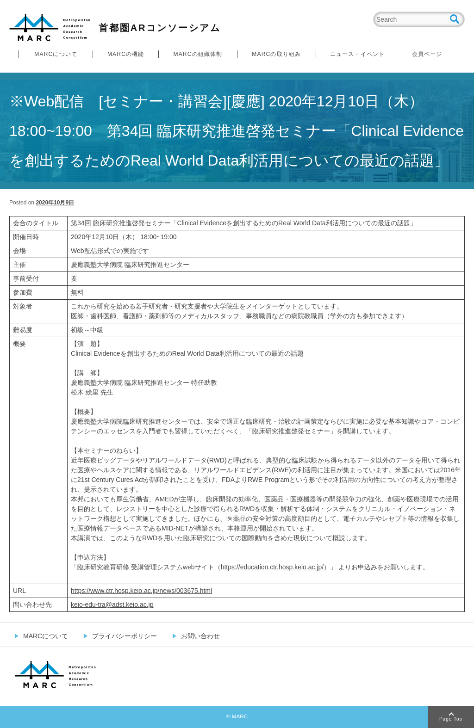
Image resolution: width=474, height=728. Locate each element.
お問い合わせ (200, 636)
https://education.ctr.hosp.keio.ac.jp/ (272, 567)
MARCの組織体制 (197, 54)
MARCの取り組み (276, 54)
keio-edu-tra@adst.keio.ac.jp (112, 604)
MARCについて (55, 54)
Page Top (450, 719)
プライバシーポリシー (124, 636)
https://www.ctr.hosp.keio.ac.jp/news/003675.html (141, 590)
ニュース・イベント (357, 54)
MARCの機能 (125, 54)
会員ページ (427, 54)
